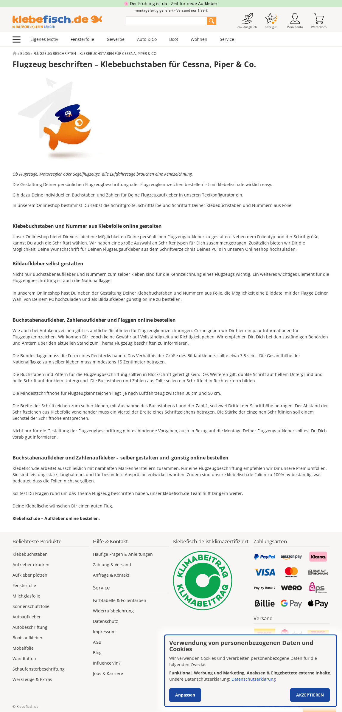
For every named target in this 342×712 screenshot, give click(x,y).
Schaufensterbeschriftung (39, 669)
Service (227, 39)
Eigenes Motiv (44, 39)
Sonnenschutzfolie (31, 606)
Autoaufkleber (27, 617)
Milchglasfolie (26, 596)
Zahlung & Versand (112, 564)
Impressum (104, 631)
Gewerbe (116, 39)
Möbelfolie (23, 648)
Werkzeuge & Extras (32, 679)
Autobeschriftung (30, 627)
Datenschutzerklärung (253, 679)
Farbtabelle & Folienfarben (119, 600)
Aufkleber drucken (31, 564)
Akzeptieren (310, 695)
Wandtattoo (24, 658)
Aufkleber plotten (30, 575)
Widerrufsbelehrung (113, 611)
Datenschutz (105, 621)
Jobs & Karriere (108, 673)
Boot (173, 39)
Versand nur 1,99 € (262, 706)
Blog (25, 53)
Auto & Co (147, 39)
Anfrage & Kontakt (111, 575)
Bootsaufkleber (28, 637)
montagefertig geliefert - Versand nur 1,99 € (171, 10)
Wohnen (199, 39)
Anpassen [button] (185, 695)
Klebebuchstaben (30, 554)
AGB (97, 642)
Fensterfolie (82, 39)
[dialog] (250, 670)
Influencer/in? (106, 663)
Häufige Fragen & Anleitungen (123, 554)
